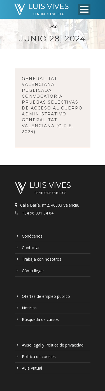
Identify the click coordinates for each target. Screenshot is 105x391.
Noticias (29, 307)
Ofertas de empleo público (46, 296)
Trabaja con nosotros (41, 259)
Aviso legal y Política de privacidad (52, 345)
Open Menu (84, 9)
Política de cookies (39, 356)
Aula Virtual (32, 368)
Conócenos (32, 236)
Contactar (31, 247)
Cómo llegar (33, 270)
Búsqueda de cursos (40, 319)
